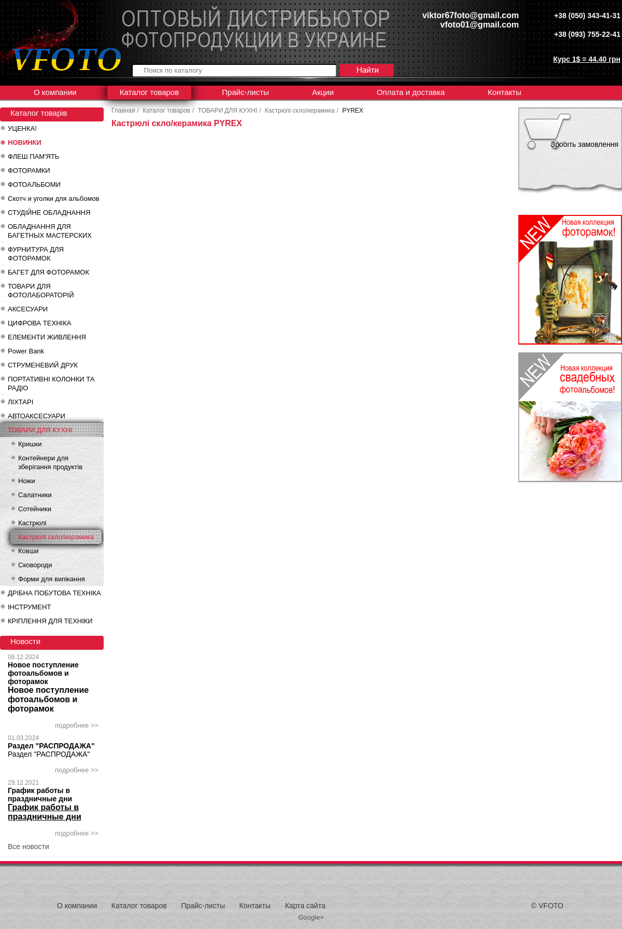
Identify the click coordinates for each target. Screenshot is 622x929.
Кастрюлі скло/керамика (56, 537)
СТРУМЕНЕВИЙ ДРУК (43, 365)
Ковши (28, 551)
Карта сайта (305, 905)
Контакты (504, 92)
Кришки (29, 444)
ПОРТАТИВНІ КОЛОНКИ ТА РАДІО (51, 383)
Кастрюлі (32, 523)
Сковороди (35, 565)
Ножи (26, 481)
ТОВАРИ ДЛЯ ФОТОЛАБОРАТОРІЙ (41, 290)
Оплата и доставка (411, 92)
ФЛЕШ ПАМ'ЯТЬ (33, 156)
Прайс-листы (245, 92)
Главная (123, 110)
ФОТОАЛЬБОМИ (34, 184)
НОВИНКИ (24, 142)
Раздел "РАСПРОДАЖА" (51, 746)
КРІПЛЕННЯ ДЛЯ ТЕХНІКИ (50, 621)
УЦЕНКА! (22, 128)
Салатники (35, 495)
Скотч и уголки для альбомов (54, 198)
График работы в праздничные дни (40, 794)
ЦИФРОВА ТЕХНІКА (39, 323)
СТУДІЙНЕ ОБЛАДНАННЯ (49, 212)
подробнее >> (76, 725)
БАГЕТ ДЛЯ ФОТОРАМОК (48, 272)
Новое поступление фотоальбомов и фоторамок (43, 673)
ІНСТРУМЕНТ (29, 607)
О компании (55, 92)
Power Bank (26, 351)
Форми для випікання (51, 579)
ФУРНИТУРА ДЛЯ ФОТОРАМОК (36, 253)
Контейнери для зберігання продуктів (50, 462)
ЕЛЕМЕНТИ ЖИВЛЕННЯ (47, 337)
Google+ (311, 917)
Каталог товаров (149, 92)
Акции (323, 92)
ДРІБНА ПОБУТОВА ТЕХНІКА (54, 593)
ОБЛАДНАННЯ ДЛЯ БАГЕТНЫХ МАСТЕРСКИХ (50, 231)
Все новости (28, 846)
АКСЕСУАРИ (28, 309)
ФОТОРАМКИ (29, 170)
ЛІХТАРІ (20, 402)
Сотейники (34, 509)
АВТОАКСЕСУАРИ (36, 416)
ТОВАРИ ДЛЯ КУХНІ (40, 430)
